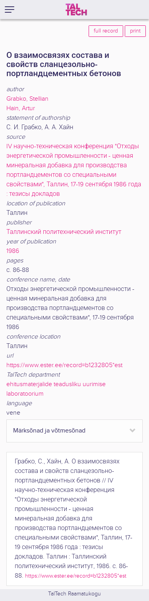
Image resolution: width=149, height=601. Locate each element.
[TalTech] (76, 9)
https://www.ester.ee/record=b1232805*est (64, 365)
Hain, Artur (20, 108)
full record (106, 31)
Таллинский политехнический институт (64, 232)
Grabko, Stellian (27, 99)
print (135, 31)
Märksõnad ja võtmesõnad (49, 430)
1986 (12, 251)
